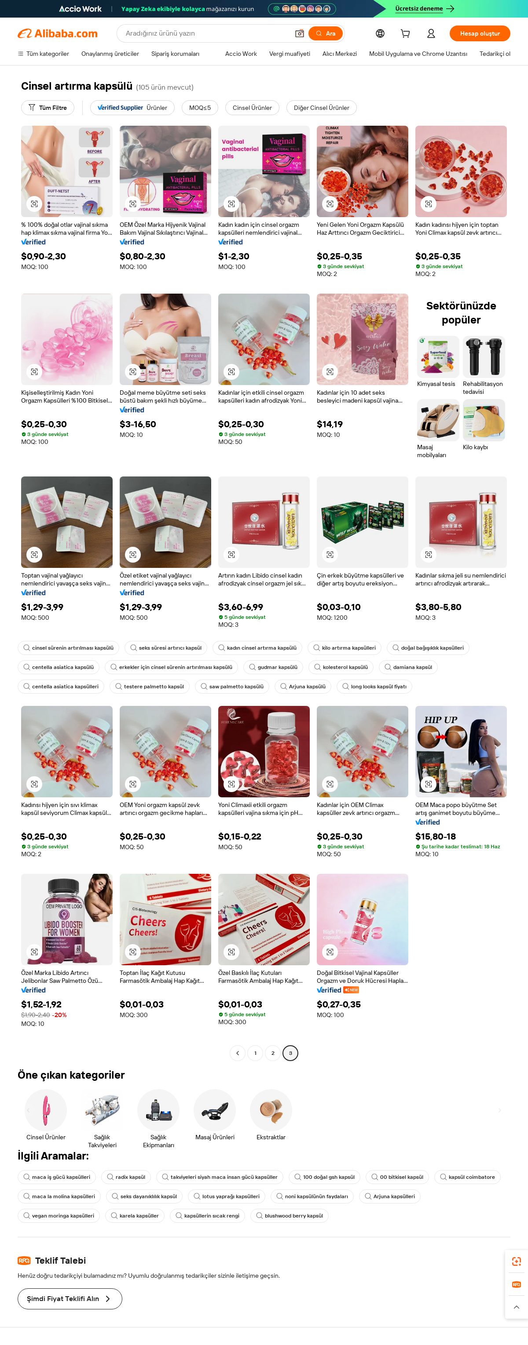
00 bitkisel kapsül (397, 1177)
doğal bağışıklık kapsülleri (428, 647)
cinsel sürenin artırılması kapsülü (68, 647)
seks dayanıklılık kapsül (144, 1196)
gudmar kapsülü (273, 667)
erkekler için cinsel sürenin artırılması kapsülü (171, 667)
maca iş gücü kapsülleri (56, 1177)
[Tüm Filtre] (47, 107)
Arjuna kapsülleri (390, 1196)
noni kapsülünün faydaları (312, 1196)
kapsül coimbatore (467, 1177)
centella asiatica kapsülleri (61, 686)
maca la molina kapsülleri (59, 1196)
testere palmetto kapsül (149, 686)
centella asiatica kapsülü (58, 667)
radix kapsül (126, 1177)
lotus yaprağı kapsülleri (227, 1196)
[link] (516, 1261)
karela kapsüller (135, 1215)
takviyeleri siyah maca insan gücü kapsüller (220, 1177)
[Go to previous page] (238, 1053)
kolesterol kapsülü (341, 667)
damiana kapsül (408, 667)
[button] (299, 33)
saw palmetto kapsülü (232, 686)
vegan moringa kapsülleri (58, 1215)
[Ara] (325, 33)
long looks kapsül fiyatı (374, 686)
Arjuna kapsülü (303, 686)
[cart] (407, 34)
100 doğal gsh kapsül (324, 1177)
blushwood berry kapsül (289, 1215)
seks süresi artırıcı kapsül (166, 647)
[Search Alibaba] (206, 33)
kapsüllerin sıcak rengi (207, 1215)
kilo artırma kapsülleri (344, 647)
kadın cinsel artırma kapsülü (257, 647)
